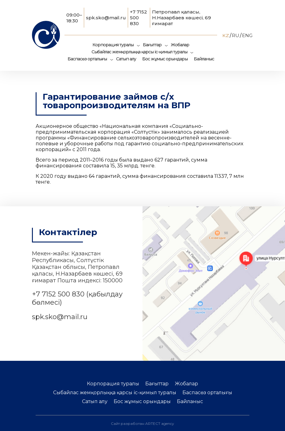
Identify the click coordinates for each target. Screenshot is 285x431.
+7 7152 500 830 (138, 17)
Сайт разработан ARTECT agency (142, 423)
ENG (247, 35)
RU (235, 35)
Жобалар (180, 45)
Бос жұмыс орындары (165, 59)
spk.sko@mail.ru (106, 18)
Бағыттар (152, 45)
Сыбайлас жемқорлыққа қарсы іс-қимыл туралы (139, 52)
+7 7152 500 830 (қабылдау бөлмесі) (77, 298)
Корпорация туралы (113, 45)
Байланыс (204, 59)
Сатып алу (126, 59)
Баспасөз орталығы (87, 59)
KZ (225, 35)
